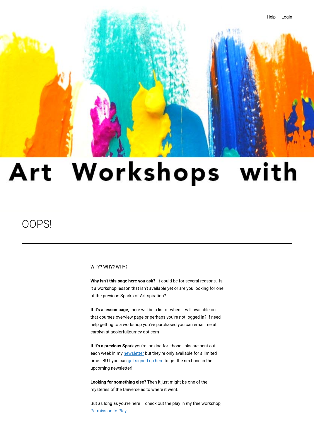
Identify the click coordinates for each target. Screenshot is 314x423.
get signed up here (146, 360)
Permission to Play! (109, 410)
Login (287, 17)
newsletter (134, 353)
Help (271, 17)
